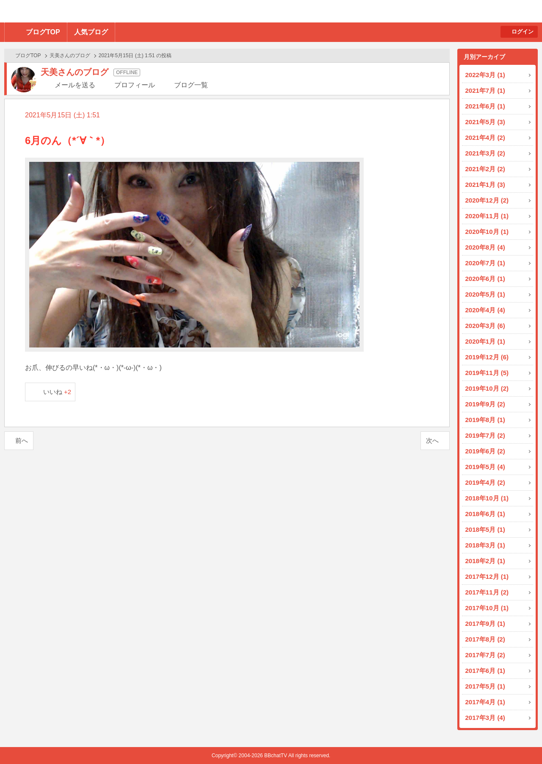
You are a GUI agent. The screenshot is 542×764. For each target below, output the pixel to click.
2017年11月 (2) (487, 592)
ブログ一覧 (191, 85)
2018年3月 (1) (485, 545)
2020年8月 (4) (485, 247)
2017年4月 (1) (485, 702)
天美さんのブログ (70, 55)
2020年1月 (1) (485, 341)
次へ (432, 440)
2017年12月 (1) (487, 576)
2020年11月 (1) (487, 215)
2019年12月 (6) (487, 357)
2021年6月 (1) (485, 106)
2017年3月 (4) (485, 717)
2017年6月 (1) (485, 670)
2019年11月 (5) (487, 372)
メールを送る (75, 85)
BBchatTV (121, 11)
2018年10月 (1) (487, 498)
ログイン (523, 31)
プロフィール (134, 85)
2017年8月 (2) (485, 639)
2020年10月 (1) (487, 231)
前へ (21, 440)
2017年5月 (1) (485, 686)
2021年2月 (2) (485, 168)
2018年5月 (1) (485, 529)
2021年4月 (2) (485, 137)
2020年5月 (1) (485, 294)
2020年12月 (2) (487, 200)
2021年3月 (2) (485, 153)
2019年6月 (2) (485, 451)
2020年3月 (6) (485, 325)
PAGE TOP (519, 741)
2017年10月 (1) (487, 607)
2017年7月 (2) (485, 654)
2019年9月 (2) (485, 404)
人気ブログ (91, 32)
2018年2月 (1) (485, 560)
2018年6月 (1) (485, 513)
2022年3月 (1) (485, 74)
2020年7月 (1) (485, 263)
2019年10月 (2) (487, 388)
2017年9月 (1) (485, 623)
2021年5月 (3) (485, 121)
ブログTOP (43, 32)
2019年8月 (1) (485, 419)
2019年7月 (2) (485, 435)
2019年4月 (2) (485, 482)
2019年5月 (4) (485, 466)
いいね (57, 391)
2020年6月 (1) (485, 278)
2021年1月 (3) (485, 184)
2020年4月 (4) (485, 310)
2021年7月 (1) (485, 90)
